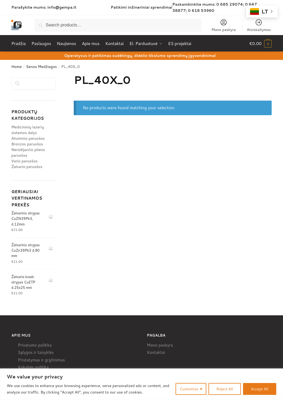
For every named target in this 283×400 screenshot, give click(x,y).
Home (16, 66)
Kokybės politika (33, 367)
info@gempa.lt (61, 7)
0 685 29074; (230, 4)
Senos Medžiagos (41, 66)
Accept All (259, 389)
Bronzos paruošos (27, 144)
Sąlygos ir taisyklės (36, 352)
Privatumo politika (35, 345)
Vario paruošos (24, 161)
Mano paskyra (223, 25)
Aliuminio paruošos (28, 138)
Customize (189, 389)
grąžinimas (55, 360)
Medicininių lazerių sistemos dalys (27, 129)
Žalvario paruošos (26, 166)
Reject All (224, 389)
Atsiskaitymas (259, 25)
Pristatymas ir (31, 360)
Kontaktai (156, 352)
